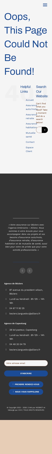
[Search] (45, 130)
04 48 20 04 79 (17, 344)
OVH (20, 410)
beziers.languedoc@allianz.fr (24, 313)
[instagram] (30, 271)
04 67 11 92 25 (16, 308)
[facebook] (22, 271)
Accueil (30, 100)
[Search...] (39, 130)
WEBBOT (39, 408)
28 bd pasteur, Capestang (23, 329)
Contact (30, 142)
